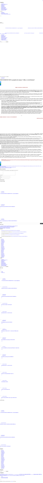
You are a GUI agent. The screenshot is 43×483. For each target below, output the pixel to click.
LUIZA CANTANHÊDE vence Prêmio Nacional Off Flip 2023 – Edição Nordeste (10, 348)
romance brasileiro (4, 166)
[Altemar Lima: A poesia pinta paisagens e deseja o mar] (3, 372)
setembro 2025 (2, 243)
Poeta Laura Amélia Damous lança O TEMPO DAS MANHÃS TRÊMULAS (8, 221)
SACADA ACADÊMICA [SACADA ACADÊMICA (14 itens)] (15, 476)
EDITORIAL (2, 5)
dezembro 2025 (3, 241)
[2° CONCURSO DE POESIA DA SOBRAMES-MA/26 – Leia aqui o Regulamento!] (5, 191)
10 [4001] (1, 358)
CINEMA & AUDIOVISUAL (4, 4)
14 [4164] (1, 341)
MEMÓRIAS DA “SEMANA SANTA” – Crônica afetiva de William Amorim (9, 331)
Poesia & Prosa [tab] (3, 273)
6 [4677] (1, 391)
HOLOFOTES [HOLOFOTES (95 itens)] (28, 475)
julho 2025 (2, 244)
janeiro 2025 (2, 459)
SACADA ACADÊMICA (4, 9)
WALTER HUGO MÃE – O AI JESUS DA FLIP (6, 313)
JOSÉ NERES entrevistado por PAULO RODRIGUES (7, 357)
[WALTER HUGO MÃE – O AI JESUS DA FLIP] (3, 311)
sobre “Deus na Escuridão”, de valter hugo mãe (5, 228)
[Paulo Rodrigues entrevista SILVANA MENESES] (3, 320)
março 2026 (2, 240)
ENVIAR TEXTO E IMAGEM (4, 13)
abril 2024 (2, 253)
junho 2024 (2, 252)
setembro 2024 (2, 250)
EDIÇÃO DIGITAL (3, 261)
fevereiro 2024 (2, 254)
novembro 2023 (3, 256)
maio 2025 (2, 245)
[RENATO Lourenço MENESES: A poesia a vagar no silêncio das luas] (3, 396)
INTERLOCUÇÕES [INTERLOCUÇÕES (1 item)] (32, 475)
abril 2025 (2, 246)
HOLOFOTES (2, 6)
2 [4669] (1, 399)
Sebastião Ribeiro (3, 231)
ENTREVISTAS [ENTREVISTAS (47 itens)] (22, 475)
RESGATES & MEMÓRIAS (4, 37)
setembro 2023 (2, 257)
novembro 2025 (3, 242)
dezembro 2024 (3, 248)
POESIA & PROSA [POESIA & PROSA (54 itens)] (3, 476)
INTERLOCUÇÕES (3, 7)
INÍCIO (2, 477)
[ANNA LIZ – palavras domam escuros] (3, 388)
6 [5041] (1, 298)
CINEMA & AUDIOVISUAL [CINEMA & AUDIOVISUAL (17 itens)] (9, 475)
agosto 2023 (2, 469)
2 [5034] (1, 306)
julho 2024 (2, 251)
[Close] (21, 0)
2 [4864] (1, 375)
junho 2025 (2, 456)
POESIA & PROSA (3, 8)
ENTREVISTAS (3, 77)
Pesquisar (1, 223)
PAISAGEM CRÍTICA (3, 264)
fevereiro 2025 (2, 247)
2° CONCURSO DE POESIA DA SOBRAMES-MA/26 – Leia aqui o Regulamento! (9, 194)
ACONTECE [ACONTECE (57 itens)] (2, 475)
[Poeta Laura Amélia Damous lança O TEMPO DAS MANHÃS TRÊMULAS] (3, 218)
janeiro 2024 (2, 466)
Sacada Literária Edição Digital (4, 478)
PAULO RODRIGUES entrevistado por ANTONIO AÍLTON (8, 340)
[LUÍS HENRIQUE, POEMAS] (3, 380)
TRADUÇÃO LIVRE (3, 266)
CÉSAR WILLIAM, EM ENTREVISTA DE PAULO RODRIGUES (7, 207)
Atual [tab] (2, 272)
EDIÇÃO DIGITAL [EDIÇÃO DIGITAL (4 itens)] (17, 475)
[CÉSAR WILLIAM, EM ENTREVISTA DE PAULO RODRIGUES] (5, 204)
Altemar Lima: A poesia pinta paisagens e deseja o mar (7, 374)
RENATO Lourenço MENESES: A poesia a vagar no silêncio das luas (9, 398)
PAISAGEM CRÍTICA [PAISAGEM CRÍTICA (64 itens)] (38, 475)
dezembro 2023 (3, 255)
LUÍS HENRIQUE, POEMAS (4, 382)
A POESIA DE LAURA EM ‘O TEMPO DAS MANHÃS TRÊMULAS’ (7, 227)
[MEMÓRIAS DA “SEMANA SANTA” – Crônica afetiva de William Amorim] (3, 329)
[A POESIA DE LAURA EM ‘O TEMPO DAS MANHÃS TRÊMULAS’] (5, 422)
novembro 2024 (3, 249)
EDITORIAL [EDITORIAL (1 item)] (14, 475)
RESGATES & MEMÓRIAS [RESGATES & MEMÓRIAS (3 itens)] (9, 476)
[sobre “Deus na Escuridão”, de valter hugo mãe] (3, 303)
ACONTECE (2, 3)
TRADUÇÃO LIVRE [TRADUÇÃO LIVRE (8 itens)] (21, 476)
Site (0, 179)
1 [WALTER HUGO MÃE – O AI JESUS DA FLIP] (1, 367)
